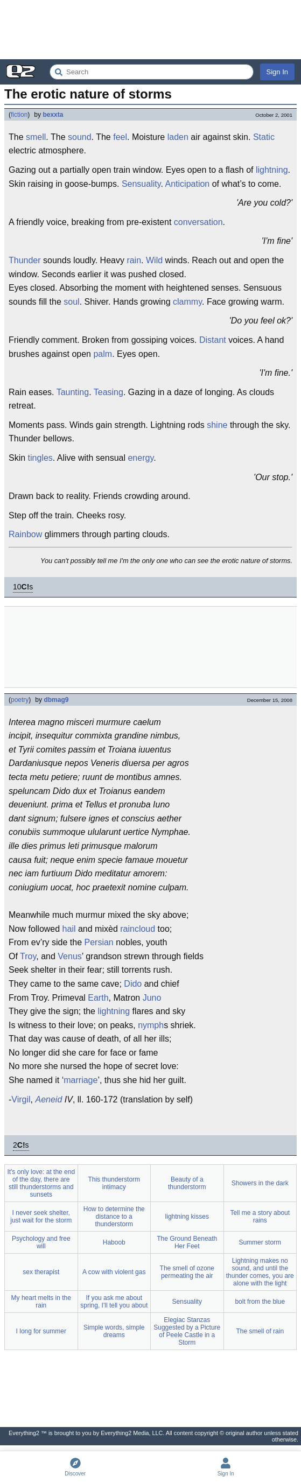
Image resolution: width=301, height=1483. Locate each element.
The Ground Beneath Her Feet (187, 1242)
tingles (40, 457)
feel (120, 137)
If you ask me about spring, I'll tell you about (114, 1301)
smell (36, 137)
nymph (151, 1025)
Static (264, 137)
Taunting (73, 392)
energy (140, 457)
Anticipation (187, 183)
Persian (98, 942)
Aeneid (49, 1099)
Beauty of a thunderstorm (187, 1183)
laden (177, 137)
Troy (28, 956)
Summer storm (260, 1242)
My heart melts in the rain (41, 1301)
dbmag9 (56, 700)
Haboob (114, 1242)
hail (69, 928)
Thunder (25, 260)
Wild (154, 260)
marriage (80, 1080)
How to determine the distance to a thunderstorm (114, 1216)
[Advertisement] (150, 30)
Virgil (20, 1099)
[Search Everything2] (152, 72)
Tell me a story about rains (260, 1216)
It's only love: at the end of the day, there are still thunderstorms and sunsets (41, 1183)
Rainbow (25, 534)
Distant (212, 340)
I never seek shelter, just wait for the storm (41, 1216)
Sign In (277, 72)
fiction (19, 114)
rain (134, 260)
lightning (272, 169)
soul (71, 301)
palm (102, 354)
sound (80, 137)
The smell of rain (260, 1331)
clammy (187, 301)
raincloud (137, 928)
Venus (69, 956)
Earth (98, 997)
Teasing (108, 392)
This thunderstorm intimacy (114, 1183)
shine (217, 425)
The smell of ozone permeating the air (187, 1272)
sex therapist (41, 1272)
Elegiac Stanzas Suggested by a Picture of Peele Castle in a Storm (186, 1331)
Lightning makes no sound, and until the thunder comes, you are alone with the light (260, 1272)
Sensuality (141, 183)
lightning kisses (187, 1216)
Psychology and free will (41, 1242)
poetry (20, 700)
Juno (152, 997)
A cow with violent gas (113, 1272)
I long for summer (41, 1331)
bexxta (53, 114)
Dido (133, 983)
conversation (198, 222)
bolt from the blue (260, 1301)
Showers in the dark (260, 1183)
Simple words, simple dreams (113, 1331)
